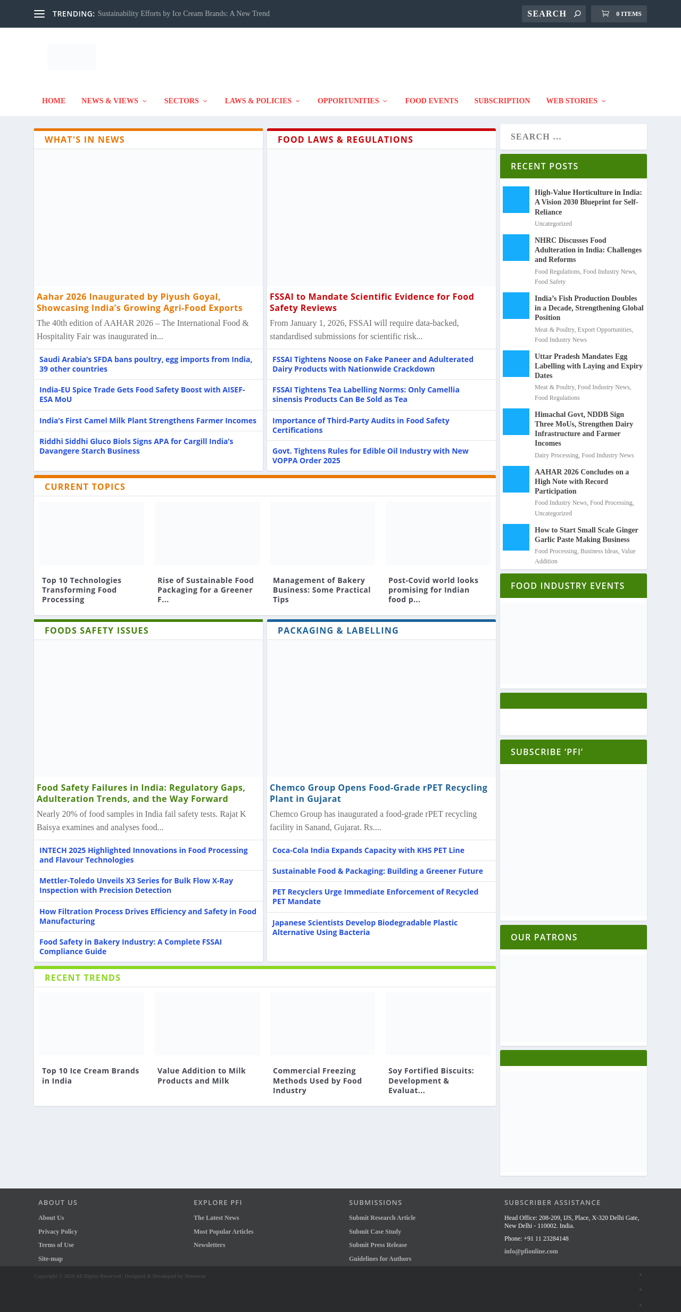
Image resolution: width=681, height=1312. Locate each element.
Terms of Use (56, 1239)
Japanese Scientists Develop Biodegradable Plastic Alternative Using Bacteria (365, 922)
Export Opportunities (605, 324)
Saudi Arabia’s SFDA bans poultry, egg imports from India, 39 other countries (146, 358)
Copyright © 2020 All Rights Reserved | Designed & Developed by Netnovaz (120, 1271)
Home (53, 96)
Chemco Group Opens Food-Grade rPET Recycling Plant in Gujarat (378, 787)
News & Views (109, 96)
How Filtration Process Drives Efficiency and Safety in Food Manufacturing (147, 911)
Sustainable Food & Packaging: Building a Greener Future (377, 865)
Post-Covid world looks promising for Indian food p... (433, 584)
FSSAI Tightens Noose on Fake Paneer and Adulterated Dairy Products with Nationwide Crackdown (373, 358)
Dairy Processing (556, 450)
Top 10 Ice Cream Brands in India (90, 1070)
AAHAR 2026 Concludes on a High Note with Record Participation (582, 476)
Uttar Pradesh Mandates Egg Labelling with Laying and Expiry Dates (589, 360)
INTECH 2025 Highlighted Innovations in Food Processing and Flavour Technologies (143, 849)
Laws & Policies (258, 96)
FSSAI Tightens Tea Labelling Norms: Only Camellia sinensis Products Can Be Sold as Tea (366, 389)
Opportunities (348, 96)
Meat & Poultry (555, 324)
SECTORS (181, 96)
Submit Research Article (382, 1212)
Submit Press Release (378, 1239)
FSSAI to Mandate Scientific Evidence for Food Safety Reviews (372, 296)
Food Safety (550, 276)
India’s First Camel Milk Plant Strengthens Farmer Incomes (147, 415)
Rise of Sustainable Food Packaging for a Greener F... (205, 584)
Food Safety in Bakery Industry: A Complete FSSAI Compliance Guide (130, 941)
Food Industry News (609, 266)
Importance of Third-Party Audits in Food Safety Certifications (361, 420)
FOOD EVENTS (431, 96)
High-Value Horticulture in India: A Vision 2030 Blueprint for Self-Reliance (588, 196)
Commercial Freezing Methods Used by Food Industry (317, 1074)
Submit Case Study (375, 1226)
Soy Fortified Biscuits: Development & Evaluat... (431, 1074)
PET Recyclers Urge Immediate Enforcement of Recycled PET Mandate (375, 891)
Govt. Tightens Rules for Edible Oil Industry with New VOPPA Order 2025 (370, 450)
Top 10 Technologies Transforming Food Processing (81, 584)
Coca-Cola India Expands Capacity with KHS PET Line (368, 845)
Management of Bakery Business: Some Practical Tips (322, 584)
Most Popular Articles (223, 1226)
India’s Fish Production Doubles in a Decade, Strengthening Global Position (589, 302)
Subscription (502, 96)
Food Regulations (557, 266)
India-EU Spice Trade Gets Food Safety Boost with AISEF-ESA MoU (142, 389)
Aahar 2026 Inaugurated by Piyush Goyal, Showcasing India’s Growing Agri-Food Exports (140, 296)
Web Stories (571, 96)
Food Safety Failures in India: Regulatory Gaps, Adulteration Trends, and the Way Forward (141, 787)
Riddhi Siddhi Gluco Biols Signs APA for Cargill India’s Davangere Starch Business (136, 440)
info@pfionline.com (531, 1246)
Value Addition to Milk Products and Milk (201, 1070)
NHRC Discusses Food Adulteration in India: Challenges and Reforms (588, 244)
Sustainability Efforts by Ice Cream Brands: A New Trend (184, 14)
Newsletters (209, 1239)
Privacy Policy (58, 1226)
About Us (51, 1212)
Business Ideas (599, 546)
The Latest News (216, 1212)
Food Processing (611, 497)
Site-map (50, 1253)
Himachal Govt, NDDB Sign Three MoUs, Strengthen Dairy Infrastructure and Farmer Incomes (584, 423)
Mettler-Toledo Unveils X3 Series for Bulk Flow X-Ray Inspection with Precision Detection (136, 880)
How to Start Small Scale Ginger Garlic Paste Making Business (586, 529)
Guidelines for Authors (380, 1253)
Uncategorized (553, 218)
